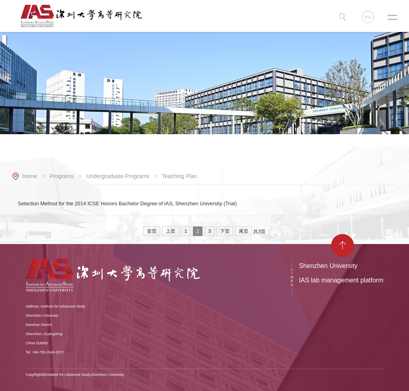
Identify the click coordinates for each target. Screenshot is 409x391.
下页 (225, 231)
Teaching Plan (179, 176)
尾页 (243, 231)
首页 (152, 231)
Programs (62, 176)
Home (29, 176)
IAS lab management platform (341, 280)
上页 (170, 231)
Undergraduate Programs (117, 176)
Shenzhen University (328, 265)
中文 (367, 17)
